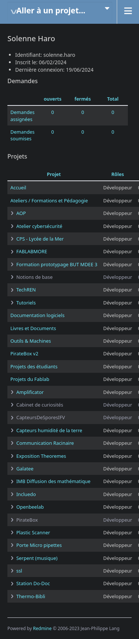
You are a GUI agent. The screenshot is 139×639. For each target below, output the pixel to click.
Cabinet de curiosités (39, 404)
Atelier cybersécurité (39, 226)
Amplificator (30, 392)
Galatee (24, 468)
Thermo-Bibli (30, 596)
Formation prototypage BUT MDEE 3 (56, 264)
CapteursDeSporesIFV (40, 417)
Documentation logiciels (37, 315)
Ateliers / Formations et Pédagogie (49, 200)
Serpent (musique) (36, 558)
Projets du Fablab (29, 379)
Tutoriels (26, 302)
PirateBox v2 (24, 353)
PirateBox (27, 519)
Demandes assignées (22, 115)
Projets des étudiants (33, 366)
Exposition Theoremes (41, 456)
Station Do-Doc (33, 583)
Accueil (18, 187)
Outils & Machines (30, 341)
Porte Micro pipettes (39, 545)
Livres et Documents (33, 328)
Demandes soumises (22, 135)
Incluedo (26, 494)
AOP (21, 213)
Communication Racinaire (45, 443)
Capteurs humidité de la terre (49, 430)
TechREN (26, 289)
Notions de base (34, 277)
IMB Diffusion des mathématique (53, 481)
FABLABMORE (31, 251)
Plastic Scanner (33, 532)
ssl (19, 570)
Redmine (42, 628)
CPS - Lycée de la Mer (40, 238)
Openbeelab (30, 506)
